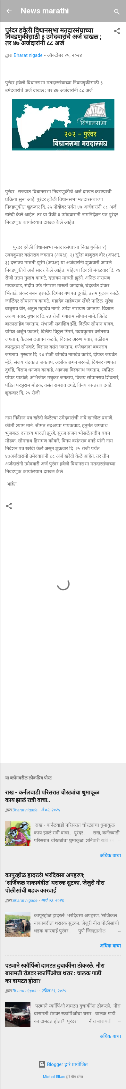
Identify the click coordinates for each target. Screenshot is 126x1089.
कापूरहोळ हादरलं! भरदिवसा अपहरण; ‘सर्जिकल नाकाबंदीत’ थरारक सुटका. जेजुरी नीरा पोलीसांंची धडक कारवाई (55, 883)
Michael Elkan (54, 1077)
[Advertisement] (63, 708)
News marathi (45, 10)
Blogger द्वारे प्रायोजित (63, 1064)
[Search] (117, 13)
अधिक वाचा (110, 855)
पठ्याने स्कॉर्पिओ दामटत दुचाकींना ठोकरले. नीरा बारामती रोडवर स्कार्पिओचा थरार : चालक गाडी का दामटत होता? (55, 973)
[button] (117, 32)
